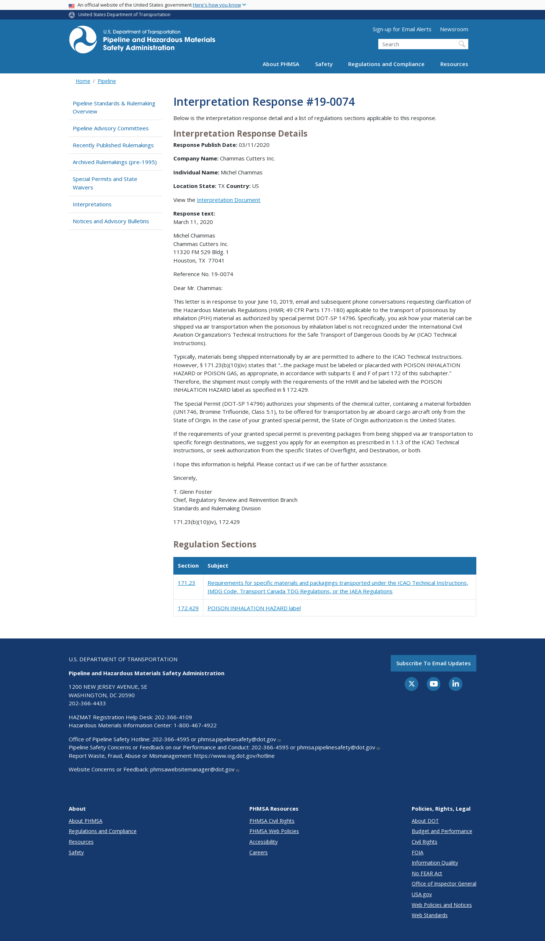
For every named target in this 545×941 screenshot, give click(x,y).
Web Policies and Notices (442, 904)
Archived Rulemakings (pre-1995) (115, 162)
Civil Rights (424, 841)
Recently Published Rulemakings (113, 145)
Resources (454, 64)
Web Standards (430, 915)
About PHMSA (281, 64)
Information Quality (435, 862)
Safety (324, 64)
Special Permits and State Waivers (105, 183)
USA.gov (422, 894)
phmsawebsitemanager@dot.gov (195, 769)
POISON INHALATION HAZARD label (254, 608)
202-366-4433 (87, 703)
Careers (258, 852)
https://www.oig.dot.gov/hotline (234, 755)
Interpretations (92, 204)
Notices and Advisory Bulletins (111, 221)
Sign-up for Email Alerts (402, 29)
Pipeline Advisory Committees (111, 128)
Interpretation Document (228, 199)
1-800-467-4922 (195, 725)
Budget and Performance (442, 831)
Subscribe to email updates (433, 663)
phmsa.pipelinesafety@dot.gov (239, 739)
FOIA (417, 852)
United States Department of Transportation (124, 14)
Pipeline (107, 80)
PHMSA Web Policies (274, 831)
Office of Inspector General (444, 883)
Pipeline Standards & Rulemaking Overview (114, 107)
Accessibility (263, 841)
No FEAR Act (427, 873)
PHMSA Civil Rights (272, 820)
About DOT (425, 820)
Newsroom (454, 29)
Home (83, 80)
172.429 (188, 608)
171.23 (186, 582)
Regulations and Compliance (386, 64)
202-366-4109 (173, 717)
